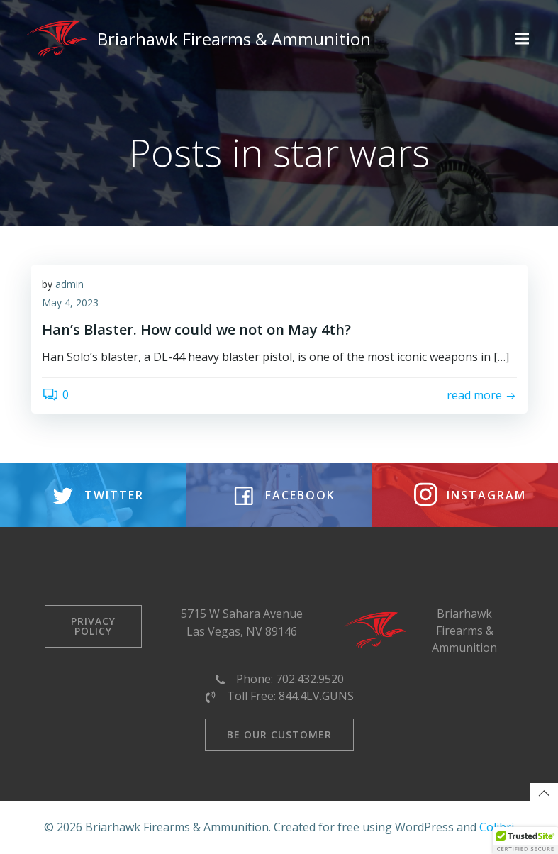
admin (69, 284)
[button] (525, 840)
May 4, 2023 (70, 302)
